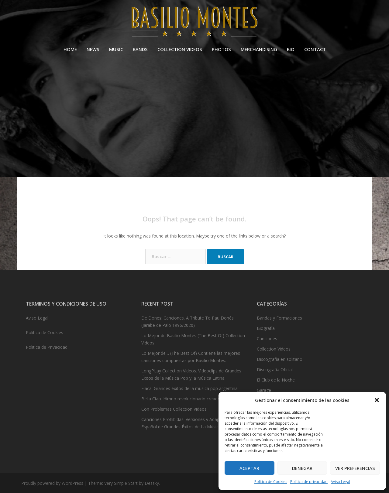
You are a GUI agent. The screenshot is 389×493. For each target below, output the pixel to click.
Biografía (266, 328)
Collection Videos (274, 349)
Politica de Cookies (44, 332)
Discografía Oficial (275, 369)
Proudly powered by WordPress (52, 483)
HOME (70, 49)
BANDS (140, 49)
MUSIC (116, 49)
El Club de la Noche (276, 380)
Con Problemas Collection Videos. (174, 409)
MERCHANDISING (259, 49)
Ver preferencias (355, 468)
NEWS (93, 49)
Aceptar (249, 468)
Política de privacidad (309, 481)
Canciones (267, 338)
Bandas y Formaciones (279, 318)
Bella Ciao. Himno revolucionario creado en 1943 (189, 399)
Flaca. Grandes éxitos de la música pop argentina (189, 388)
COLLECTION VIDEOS (179, 49)
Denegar (302, 468)
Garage (264, 390)
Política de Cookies (270, 481)
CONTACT (315, 49)
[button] (377, 400)
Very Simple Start (121, 483)
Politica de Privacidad (46, 347)
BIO (290, 49)
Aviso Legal (340, 481)
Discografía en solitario (279, 359)
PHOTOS (221, 49)
